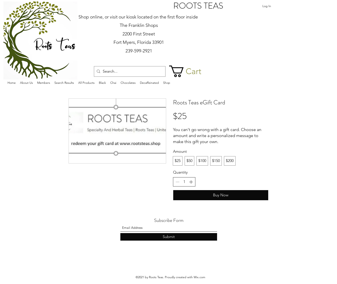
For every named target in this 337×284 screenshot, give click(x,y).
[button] (191, 71)
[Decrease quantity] (177, 181)
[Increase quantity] (191, 181)
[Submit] (168, 237)
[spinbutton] (184, 182)
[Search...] (129, 71)
